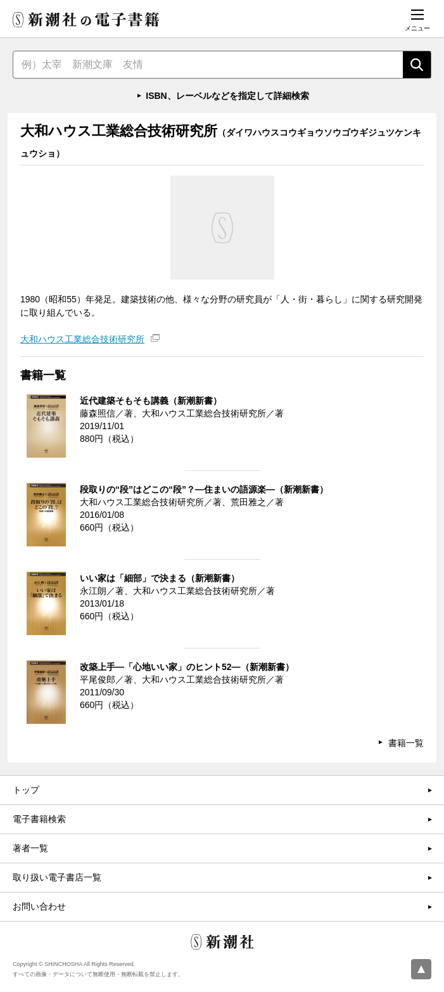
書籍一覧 (406, 743)
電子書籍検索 (39, 819)
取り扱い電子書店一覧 (57, 877)
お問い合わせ (39, 906)
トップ (26, 790)
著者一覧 (30, 848)
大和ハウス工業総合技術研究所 (82, 339)
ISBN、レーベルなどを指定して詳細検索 (227, 96)
